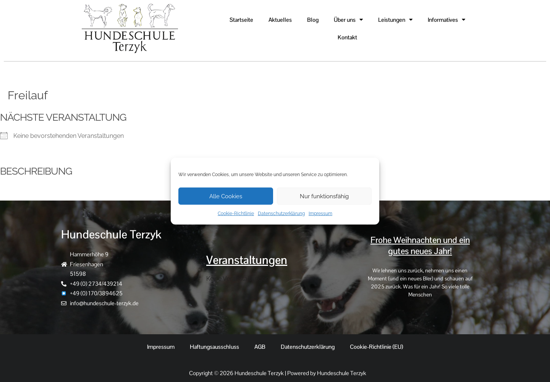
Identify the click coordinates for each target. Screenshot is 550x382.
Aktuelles (280, 19)
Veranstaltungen (246, 260)
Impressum (320, 213)
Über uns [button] (348, 19)
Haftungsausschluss (214, 346)
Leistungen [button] (395, 19)
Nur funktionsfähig (324, 196)
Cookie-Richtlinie (236, 213)
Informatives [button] (446, 19)
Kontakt (347, 37)
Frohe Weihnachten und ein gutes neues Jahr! (420, 246)
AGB (259, 346)
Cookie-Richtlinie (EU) (376, 346)
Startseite (241, 19)
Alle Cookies (225, 196)
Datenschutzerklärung (281, 213)
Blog (313, 19)
